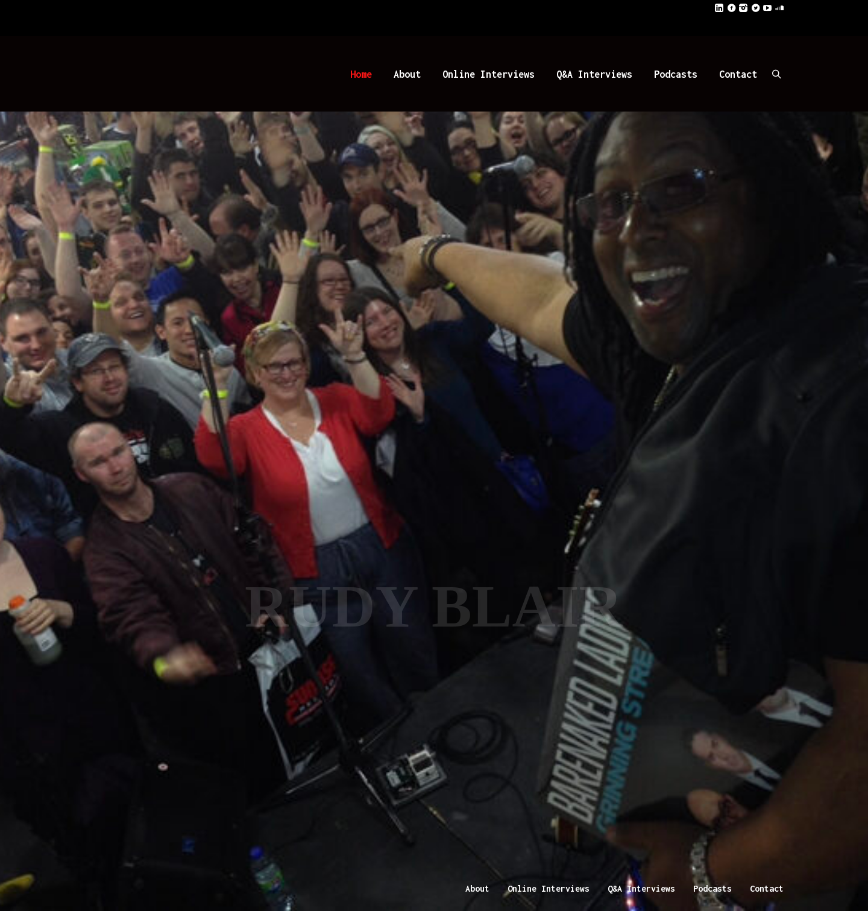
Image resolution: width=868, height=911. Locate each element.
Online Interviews (549, 888)
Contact (767, 888)
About (477, 888)
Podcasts (712, 888)
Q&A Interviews (641, 888)
